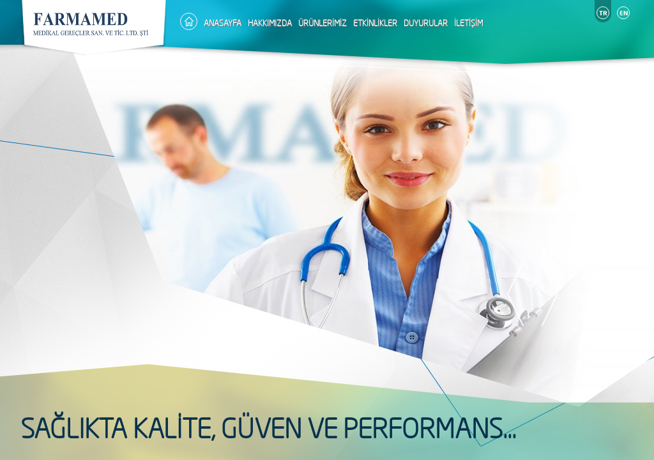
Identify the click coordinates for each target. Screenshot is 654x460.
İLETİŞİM (468, 23)
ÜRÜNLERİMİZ (322, 23)
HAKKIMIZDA (270, 23)
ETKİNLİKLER (375, 23)
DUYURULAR (426, 23)
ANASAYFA (222, 23)
